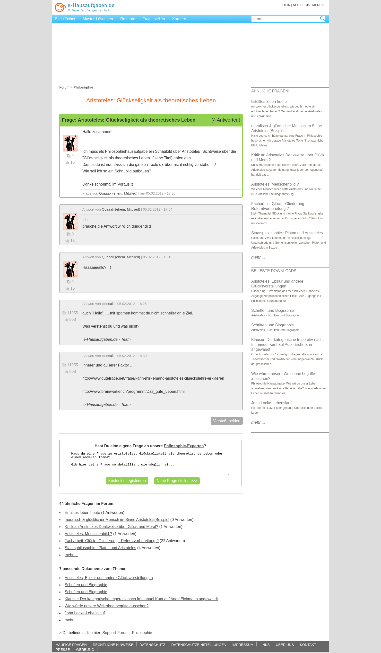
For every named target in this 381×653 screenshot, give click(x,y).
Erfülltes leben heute (82, 512)
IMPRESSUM (242, 644)
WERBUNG (85, 649)
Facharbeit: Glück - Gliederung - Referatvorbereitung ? (112, 541)
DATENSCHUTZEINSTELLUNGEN (198, 644)
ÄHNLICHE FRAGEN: (270, 91)
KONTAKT (308, 644)
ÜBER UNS (285, 644)
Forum (64, 87)
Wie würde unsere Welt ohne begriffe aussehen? (106, 606)
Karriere (179, 19)
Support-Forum (115, 633)
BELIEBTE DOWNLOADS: (274, 271)
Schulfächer (65, 19)
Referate (127, 19)
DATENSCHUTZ (152, 644)
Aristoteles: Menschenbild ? (88, 534)
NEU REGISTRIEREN (308, 5)
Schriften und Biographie (86, 585)
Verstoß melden (226, 421)
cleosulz (108, 304)
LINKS (265, 644)
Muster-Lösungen (98, 19)
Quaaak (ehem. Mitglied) (118, 193)
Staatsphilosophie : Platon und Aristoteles (100, 548)
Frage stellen (153, 19)
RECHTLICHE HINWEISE (113, 644)
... (258, 257)
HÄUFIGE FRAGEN (71, 644)
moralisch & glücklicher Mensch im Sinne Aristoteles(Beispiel (117, 520)
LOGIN (285, 5)
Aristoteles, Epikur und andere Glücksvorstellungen (109, 578)
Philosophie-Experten (184, 446)
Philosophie (142, 633)
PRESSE (63, 649)
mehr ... (71, 555)
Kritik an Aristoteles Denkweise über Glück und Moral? (111, 527)
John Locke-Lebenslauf (85, 613)
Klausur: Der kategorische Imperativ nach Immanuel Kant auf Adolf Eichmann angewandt (141, 599)
